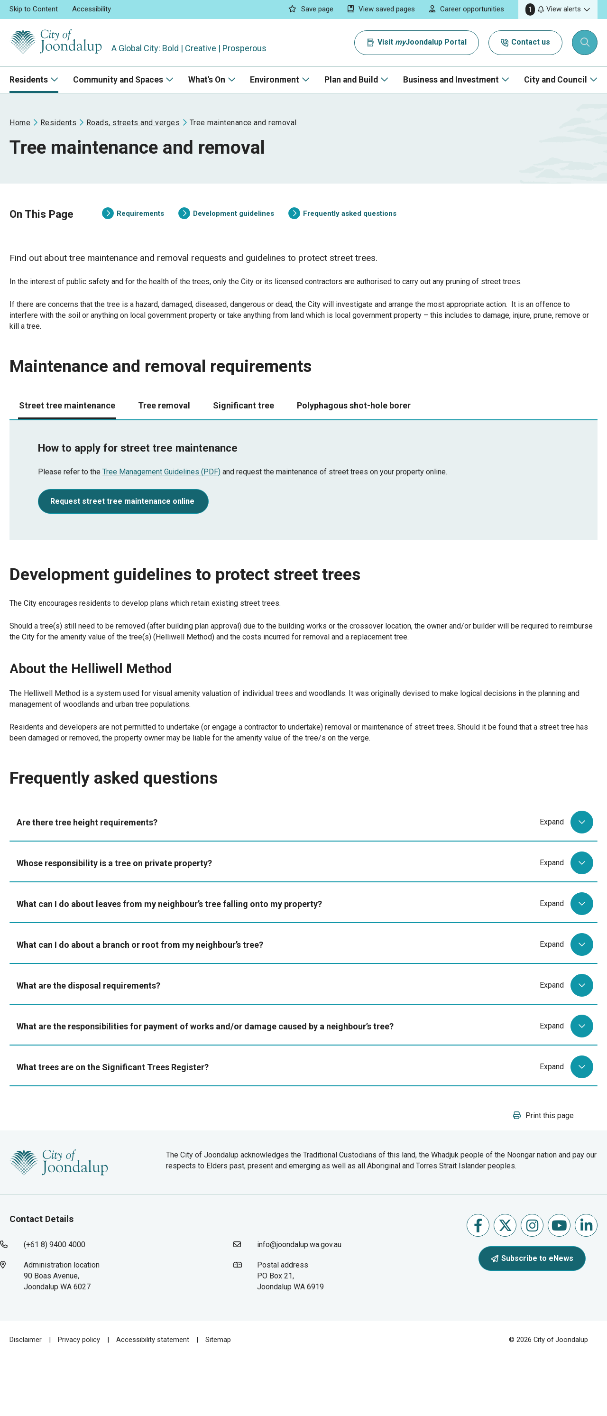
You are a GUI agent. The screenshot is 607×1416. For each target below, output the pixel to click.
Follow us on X (505, 1282)
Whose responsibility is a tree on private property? (307, 908)
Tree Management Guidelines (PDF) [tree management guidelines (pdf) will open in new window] (161, 497)
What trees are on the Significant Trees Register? (307, 1112)
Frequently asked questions (342, 223)
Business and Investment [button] (451, 79)
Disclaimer (25, 1396)
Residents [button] (28, 79)
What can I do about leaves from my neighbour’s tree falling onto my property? (307, 948)
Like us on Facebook (478, 1282)
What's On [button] (206, 79)
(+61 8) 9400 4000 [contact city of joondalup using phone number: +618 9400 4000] (54, 1301)
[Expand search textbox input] (585, 42)
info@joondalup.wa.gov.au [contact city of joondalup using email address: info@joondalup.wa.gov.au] (299, 1301)
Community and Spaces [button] (118, 79)
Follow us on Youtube (559, 1282)
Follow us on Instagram (532, 1282)
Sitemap (218, 1396)
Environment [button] (274, 79)
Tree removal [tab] (164, 431)
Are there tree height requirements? (307, 867)
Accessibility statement (152, 1396)
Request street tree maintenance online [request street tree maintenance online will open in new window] (123, 527)
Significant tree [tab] (243, 431)
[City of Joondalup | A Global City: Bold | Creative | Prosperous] (58, 42)
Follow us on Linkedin (586, 1282)
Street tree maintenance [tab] (67, 431)
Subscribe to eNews (532, 1314)
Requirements (133, 223)
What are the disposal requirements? (307, 1030)
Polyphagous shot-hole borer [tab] (354, 431)
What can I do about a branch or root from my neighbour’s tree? (307, 989)
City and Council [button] (555, 79)
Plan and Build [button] (351, 79)
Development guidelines (226, 223)
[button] (558, 9)
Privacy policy (79, 1396)
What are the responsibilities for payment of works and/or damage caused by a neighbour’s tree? (307, 1071)
